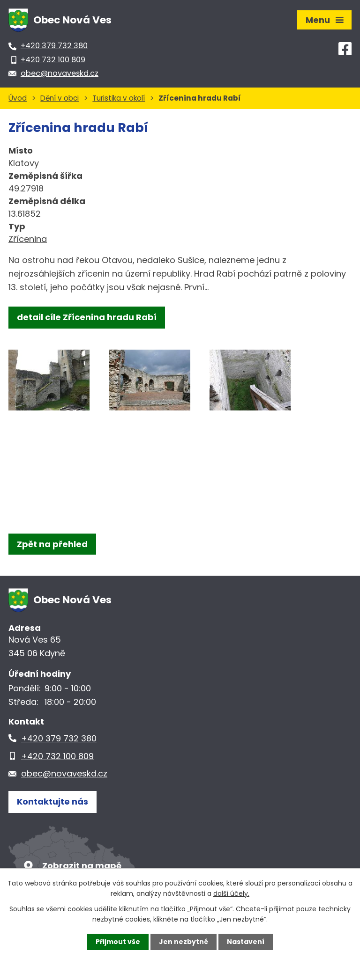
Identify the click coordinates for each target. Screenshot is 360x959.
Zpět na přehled (52, 544)
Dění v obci (59, 98)
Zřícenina (27, 239)
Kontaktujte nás (52, 801)
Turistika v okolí (118, 98)
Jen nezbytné (183, 941)
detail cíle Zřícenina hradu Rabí (87, 317)
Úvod (17, 98)
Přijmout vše (118, 941)
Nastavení (245, 941)
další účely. (231, 893)
